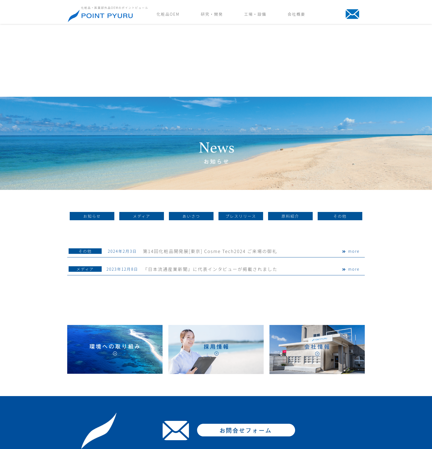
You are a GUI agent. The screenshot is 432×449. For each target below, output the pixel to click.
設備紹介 (274, 402)
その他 (85, 178)
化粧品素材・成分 (185, 409)
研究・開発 (212, 14)
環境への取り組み (330, 409)
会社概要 (296, 14)
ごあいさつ (324, 395)
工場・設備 (255, 14)
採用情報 (323, 416)
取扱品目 (177, 402)
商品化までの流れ (185, 395)
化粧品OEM (168, 14)
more (354, 178)
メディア (85, 196)
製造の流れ (276, 395)
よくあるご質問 (183, 416)
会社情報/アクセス (331, 402)
